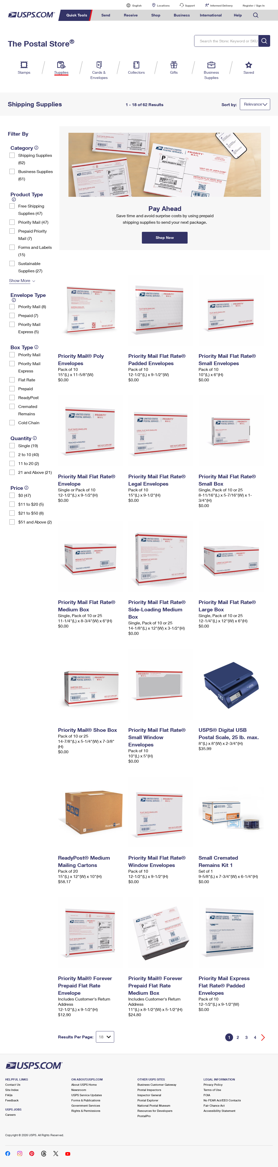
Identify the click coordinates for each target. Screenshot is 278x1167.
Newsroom (78, 1089)
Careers (10, 1114)
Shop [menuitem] (155, 15)
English (132, 5)
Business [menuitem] (182, 15)
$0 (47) (24, 495)
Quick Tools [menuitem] (76, 15)
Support (190, 5)
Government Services (85, 1105)
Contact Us (12, 1084)
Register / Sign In (254, 5)
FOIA (207, 1095)
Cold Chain (28, 422)
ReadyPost (28, 397)
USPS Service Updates (86, 1095)
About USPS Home (84, 1084)
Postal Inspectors (149, 1089)
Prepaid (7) (28, 315)
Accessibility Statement (219, 1110)
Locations (163, 5)
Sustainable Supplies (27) (30, 267)
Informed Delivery (221, 5)
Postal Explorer (147, 1100)
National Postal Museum (153, 1105)
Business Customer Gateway (156, 1084)
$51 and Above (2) (35, 521)
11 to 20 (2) (28, 463)
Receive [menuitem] (131, 15)
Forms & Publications (85, 1100)
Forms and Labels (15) (35, 251)
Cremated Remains (27, 410)
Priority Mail (29, 354)
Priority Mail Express (29, 367)
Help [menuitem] (238, 15)
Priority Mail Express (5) (29, 328)
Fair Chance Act (214, 1105)
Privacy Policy (213, 1084)
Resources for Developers (154, 1110)
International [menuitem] (211, 15)
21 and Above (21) (35, 472)
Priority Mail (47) (33, 222)
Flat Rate (26, 379)
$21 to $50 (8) (31, 512)
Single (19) (28, 445)
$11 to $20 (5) (31, 504)
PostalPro (144, 1116)
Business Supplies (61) (35, 175)
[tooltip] (36, 148)
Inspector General (149, 1095)
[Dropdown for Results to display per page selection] (105, 1037)
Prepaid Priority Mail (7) (32, 234)
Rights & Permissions (85, 1110)
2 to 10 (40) (28, 454)
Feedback (12, 1100)
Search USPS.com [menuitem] (255, 15)
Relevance (253, 104)
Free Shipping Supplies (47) (31, 209)
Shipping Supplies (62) (35, 159)
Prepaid (25, 388)
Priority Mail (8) (32, 306)
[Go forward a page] (263, 1037)
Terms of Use (212, 1089)
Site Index (12, 1089)
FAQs (9, 1095)
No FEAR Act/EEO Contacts (222, 1100)
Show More (19, 280)
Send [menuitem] (105, 15)
